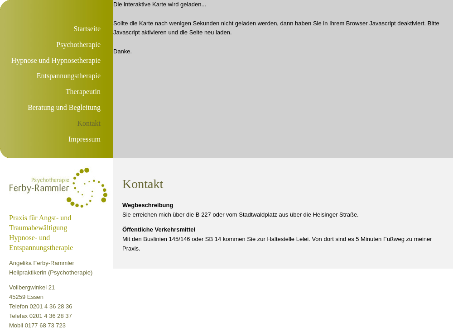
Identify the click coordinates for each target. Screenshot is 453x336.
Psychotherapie (78, 44)
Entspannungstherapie (69, 76)
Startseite (87, 29)
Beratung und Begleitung (64, 107)
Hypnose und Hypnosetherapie (56, 60)
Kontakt (89, 123)
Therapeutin (83, 91)
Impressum (84, 139)
